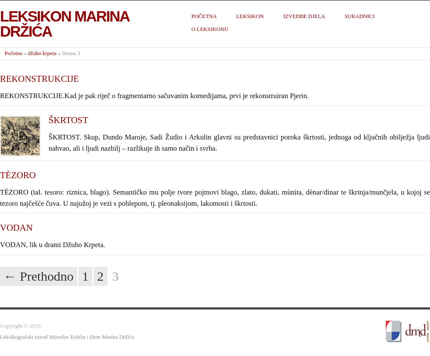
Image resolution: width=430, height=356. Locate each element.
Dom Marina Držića (112, 337)
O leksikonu (209, 29)
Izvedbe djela (304, 16)
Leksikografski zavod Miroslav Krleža (42, 337)
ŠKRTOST (68, 120)
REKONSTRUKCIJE (39, 79)
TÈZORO (18, 175)
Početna (204, 16)
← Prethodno (38, 276)
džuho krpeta (42, 53)
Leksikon (250, 16)
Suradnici (359, 16)
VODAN (16, 228)
